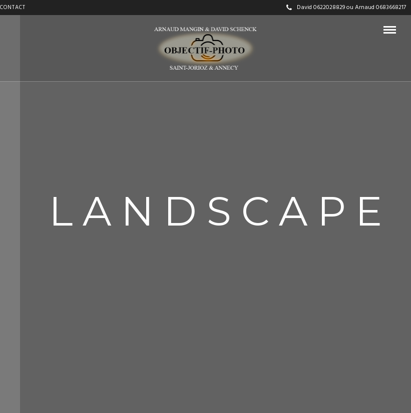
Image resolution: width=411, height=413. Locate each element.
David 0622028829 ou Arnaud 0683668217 (346, 8)
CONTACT (13, 7)
